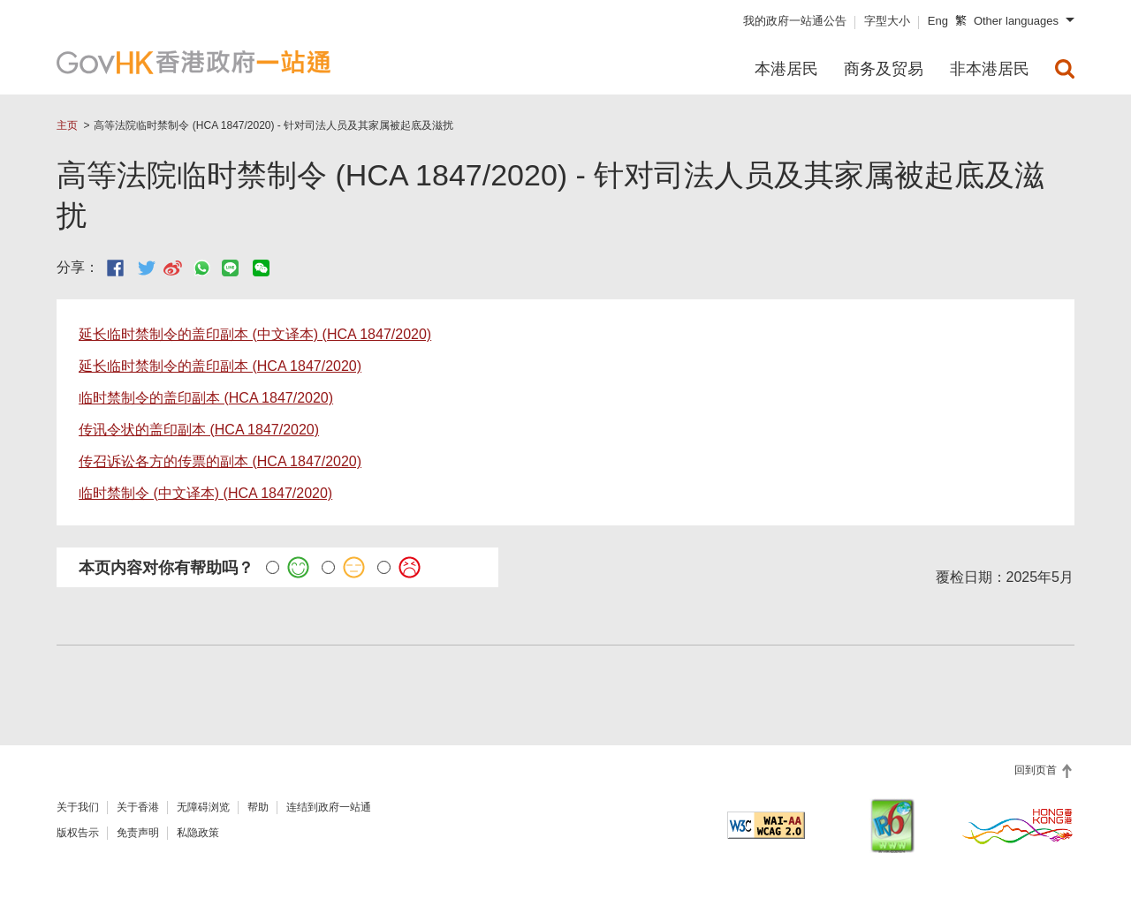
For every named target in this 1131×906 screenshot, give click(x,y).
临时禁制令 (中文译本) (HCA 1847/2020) (205, 493)
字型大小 (887, 20)
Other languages (1016, 20)
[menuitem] (1064, 69)
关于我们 (78, 807)
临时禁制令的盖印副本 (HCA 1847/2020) (206, 397)
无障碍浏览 (203, 807)
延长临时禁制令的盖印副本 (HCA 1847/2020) (220, 366)
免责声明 (138, 833)
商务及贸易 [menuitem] (883, 69)
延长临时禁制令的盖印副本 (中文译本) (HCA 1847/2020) (255, 334)
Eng (938, 20)
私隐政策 (198, 833)
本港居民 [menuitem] (786, 69)
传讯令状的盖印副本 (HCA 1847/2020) (199, 429)
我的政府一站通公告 (794, 20)
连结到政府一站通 (328, 807)
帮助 (258, 807)
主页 (67, 125)
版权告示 (78, 833)
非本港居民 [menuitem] (989, 69)
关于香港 (138, 807)
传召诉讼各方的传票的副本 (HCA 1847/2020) (220, 461)
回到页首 (1036, 770)
